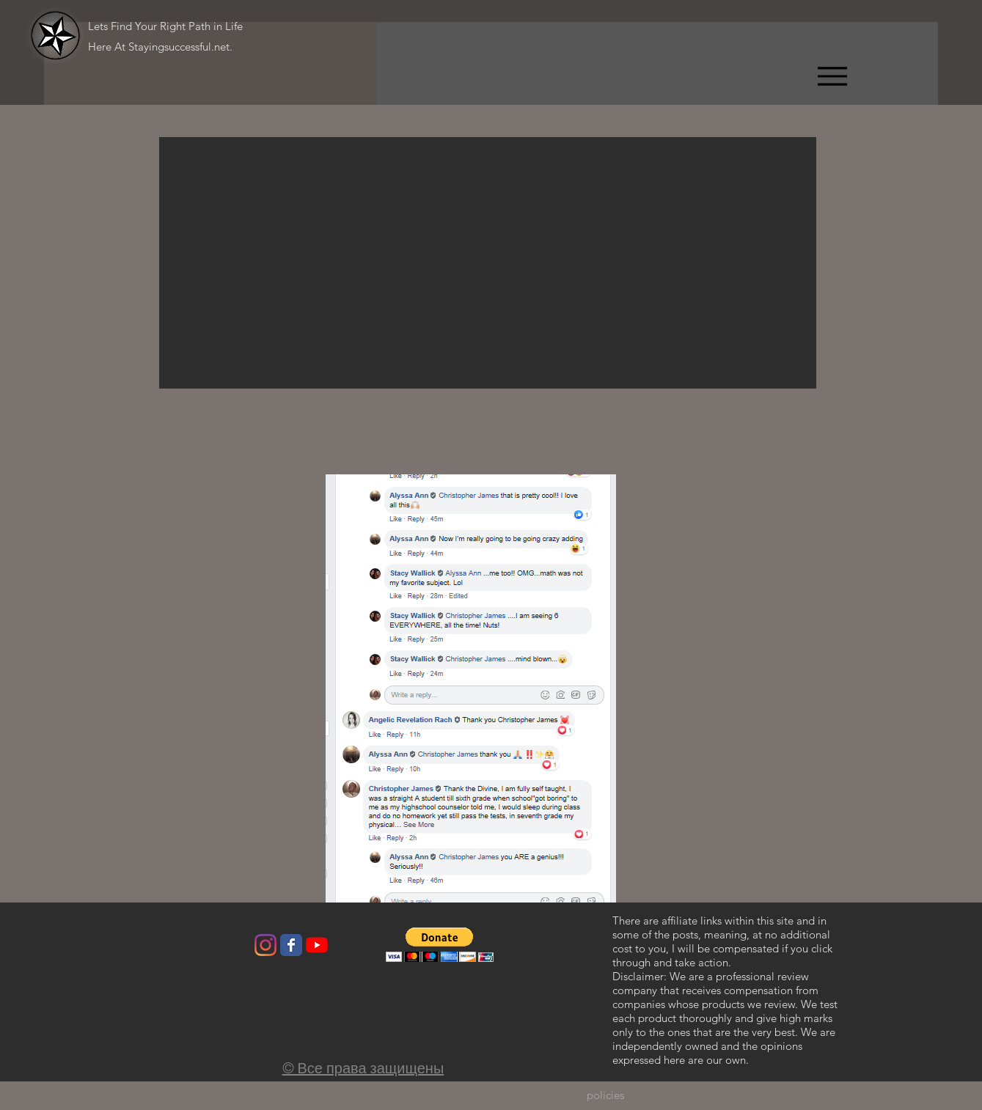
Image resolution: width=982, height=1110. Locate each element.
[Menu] (832, 76)
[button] (487, 263)
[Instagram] (265, 945)
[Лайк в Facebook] (209, 948)
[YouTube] (317, 945)
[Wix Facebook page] (291, 945)
